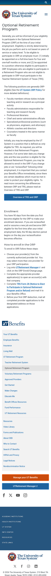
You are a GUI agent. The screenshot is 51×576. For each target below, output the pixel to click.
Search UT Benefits (11, 449)
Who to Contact (9, 444)
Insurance (7, 346)
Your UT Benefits (10, 334)
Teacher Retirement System (16, 362)
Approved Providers (13, 379)
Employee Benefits (11, 340)
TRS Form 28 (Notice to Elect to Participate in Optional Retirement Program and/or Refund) (26, 287)
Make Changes (11, 391)
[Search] (46, 2)
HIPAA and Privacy (11, 455)
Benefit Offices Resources (16, 402)
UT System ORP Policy (31, 90)
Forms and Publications (13, 432)
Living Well (8, 351)
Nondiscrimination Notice (14, 466)
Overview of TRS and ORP (25, 197)
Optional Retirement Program (17, 368)
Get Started (9, 385)
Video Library (8, 427)
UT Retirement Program (13, 357)
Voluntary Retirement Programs (18, 374)
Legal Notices (9, 461)
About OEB (8, 438)
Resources (7, 421)
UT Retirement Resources (15, 413)
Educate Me (10, 396)
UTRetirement (28, 267)
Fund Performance (12, 407)
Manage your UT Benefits (25, 477)
